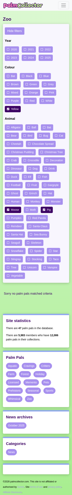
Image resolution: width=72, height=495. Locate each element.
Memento (31, 382)
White (49, 100)
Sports (49, 390)
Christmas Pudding (22, 152)
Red (32, 100)
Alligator (16, 127)
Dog (35, 168)
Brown (15, 84)
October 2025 (16, 425)
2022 (48, 49)
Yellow (15, 109)
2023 (14, 57)
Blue (46, 76)
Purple (15, 100)
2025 (48, 57)
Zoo (29, 398)
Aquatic (12, 365)
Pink (51, 92)
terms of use (36, 487)
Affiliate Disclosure (12, 492)
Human (15, 201)
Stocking (37, 259)
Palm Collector (24, 5)
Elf (29, 176)
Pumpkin (16, 218)
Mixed (14, 92)
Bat (13, 76)
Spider (38, 250)
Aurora (20, 487)
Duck (14, 176)
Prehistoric (14, 390)
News (11, 452)
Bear (14, 135)
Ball (33, 127)
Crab (14, 160)
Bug (45, 135)
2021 (31, 49)
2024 (31, 57)
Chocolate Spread (43, 143)
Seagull (15, 242)
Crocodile (33, 160)
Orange (33, 92)
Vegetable (17, 275)
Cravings (29, 365)
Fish (44, 176)
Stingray (16, 259)
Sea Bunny (40, 234)
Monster (56, 201)
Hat (50, 193)
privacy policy (54, 487)
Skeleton (36, 242)
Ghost (14, 193)
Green (33, 84)
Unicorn (31, 267)
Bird (29, 135)
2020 (14, 49)
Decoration (56, 160)
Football (16, 185)
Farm (11, 374)
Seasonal (33, 390)
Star (55, 250)
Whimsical (14, 398)
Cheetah (16, 143)
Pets (46, 382)
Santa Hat (17, 234)
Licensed (13, 382)
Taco (56, 259)
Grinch (33, 193)
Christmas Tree (54, 152)
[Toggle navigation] (63, 5)
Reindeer (16, 226)
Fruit (34, 185)
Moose (15, 209)
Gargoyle (53, 185)
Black (29, 76)
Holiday (40, 374)
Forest (25, 374)
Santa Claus (40, 226)
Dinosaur (16, 168)
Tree (13, 267)
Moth (33, 209)
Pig (49, 209)
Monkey (35, 201)
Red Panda (39, 218)
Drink (52, 168)
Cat (61, 135)
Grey (51, 84)
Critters (45, 365)
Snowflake (17, 250)
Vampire (52, 267)
